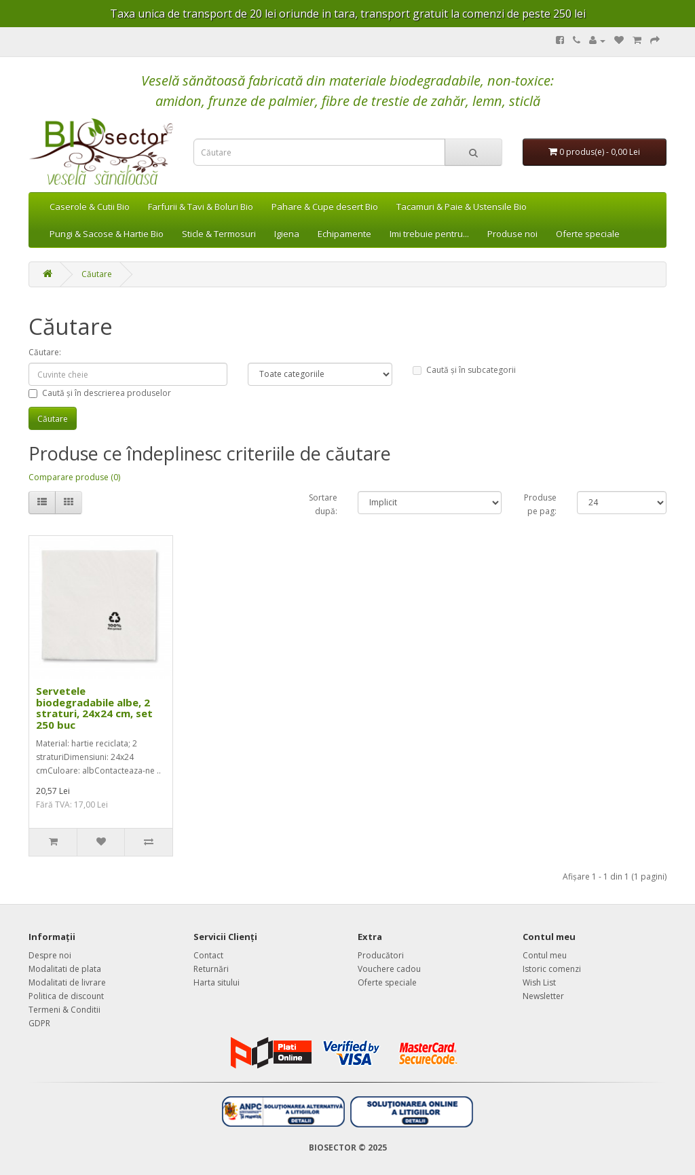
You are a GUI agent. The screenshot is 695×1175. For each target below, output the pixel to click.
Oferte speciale (588, 234)
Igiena (286, 234)
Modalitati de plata (65, 969)
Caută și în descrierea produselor (100, 393)
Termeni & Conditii (64, 1009)
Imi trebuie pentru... (429, 234)
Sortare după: (323, 504)
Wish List (539, 982)
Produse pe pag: (540, 504)
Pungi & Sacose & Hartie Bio (107, 234)
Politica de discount (66, 996)
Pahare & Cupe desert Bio (324, 206)
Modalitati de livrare (67, 982)
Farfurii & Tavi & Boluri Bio (200, 206)
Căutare (96, 274)
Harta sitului (216, 982)
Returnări (211, 969)
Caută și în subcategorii (464, 370)
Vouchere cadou (389, 969)
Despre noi (50, 955)
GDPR (39, 1023)
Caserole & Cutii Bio (90, 206)
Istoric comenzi (552, 969)
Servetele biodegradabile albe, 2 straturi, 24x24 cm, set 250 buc (94, 707)
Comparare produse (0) (74, 477)
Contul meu (545, 955)
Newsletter (543, 996)
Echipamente (344, 234)
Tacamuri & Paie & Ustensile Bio (461, 206)
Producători (381, 955)
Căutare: (45, 352)
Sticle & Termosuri (219, 234)
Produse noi (512, 234)
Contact (208, 955)
